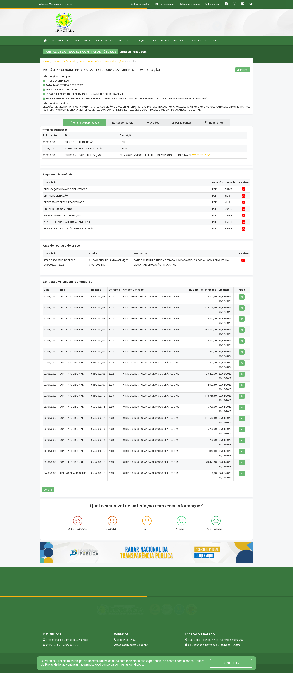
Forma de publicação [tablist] (79, 122)
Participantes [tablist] (184, 122)
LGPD (215, 40)
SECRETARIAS (104, 40)
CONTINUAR (231, 663)
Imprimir (242, 70)
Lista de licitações (114, 61)
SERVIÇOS (141, 40)
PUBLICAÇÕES (197, 40)
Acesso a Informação (64, 61)
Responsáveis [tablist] (120, 122)
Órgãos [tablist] (153, 122)
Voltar (48, 490)
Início (46, 61)
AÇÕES (123, 40)
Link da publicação (202, 155)
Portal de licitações (90, 61)
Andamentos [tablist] (219, 122)
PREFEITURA (82, 40)
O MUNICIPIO (60, 40)
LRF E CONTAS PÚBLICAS (168, 40)
